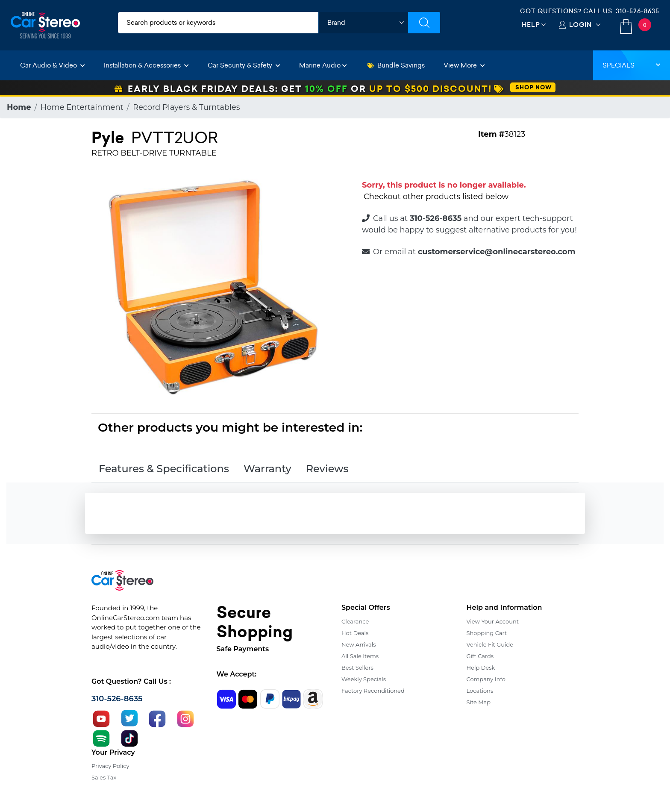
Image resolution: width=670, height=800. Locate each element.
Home (19, 107)
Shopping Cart (487, 632)
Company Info (486, 679)
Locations (480, 690)
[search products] (218, 22)
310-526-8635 (637, 11)
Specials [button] (631, 65)
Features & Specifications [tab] (164, 468)
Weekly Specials (363, 679)
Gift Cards (480, 656)
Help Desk (481, 667)
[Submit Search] (424, 22)
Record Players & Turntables (186, 107)
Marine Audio (323, 65)
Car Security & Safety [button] (244, 65)
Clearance (355, 621)
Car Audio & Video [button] (52, 65)
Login (580, 24)
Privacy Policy (110, 765)
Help (531, 24)
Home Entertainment (82, 107)
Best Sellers (357, 667)
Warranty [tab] (267, 468)
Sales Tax (103, 777)
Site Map (479, 702)
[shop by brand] (363, 22)
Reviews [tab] (327, 468)
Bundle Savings (396, 65)
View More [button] (464, 65)
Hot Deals (354, 632)
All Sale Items (360, 656)
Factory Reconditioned (373, 690)
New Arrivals (358, 644)
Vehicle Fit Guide (490, 644)
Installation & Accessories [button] (146, 65)
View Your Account (493, 621)
